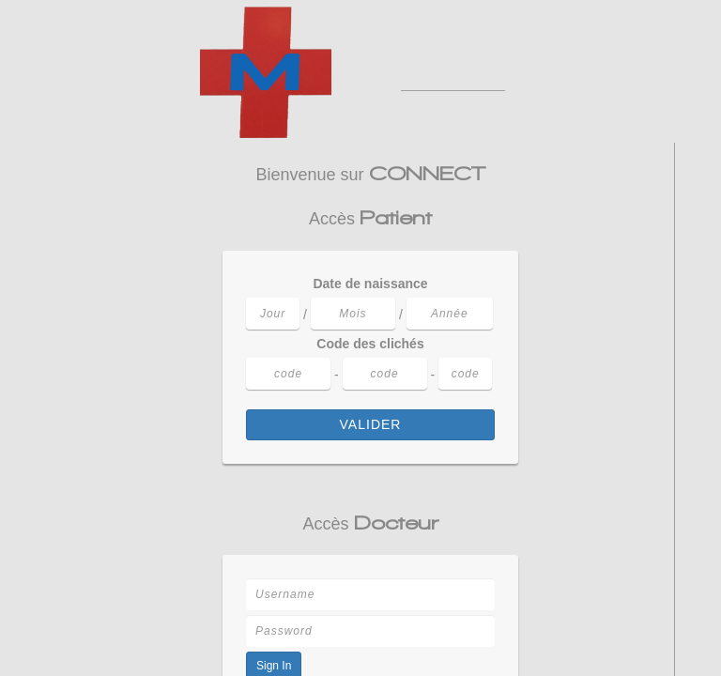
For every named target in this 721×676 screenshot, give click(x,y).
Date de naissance (370, 283)
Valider (371, 424)
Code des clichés (369, 343)
